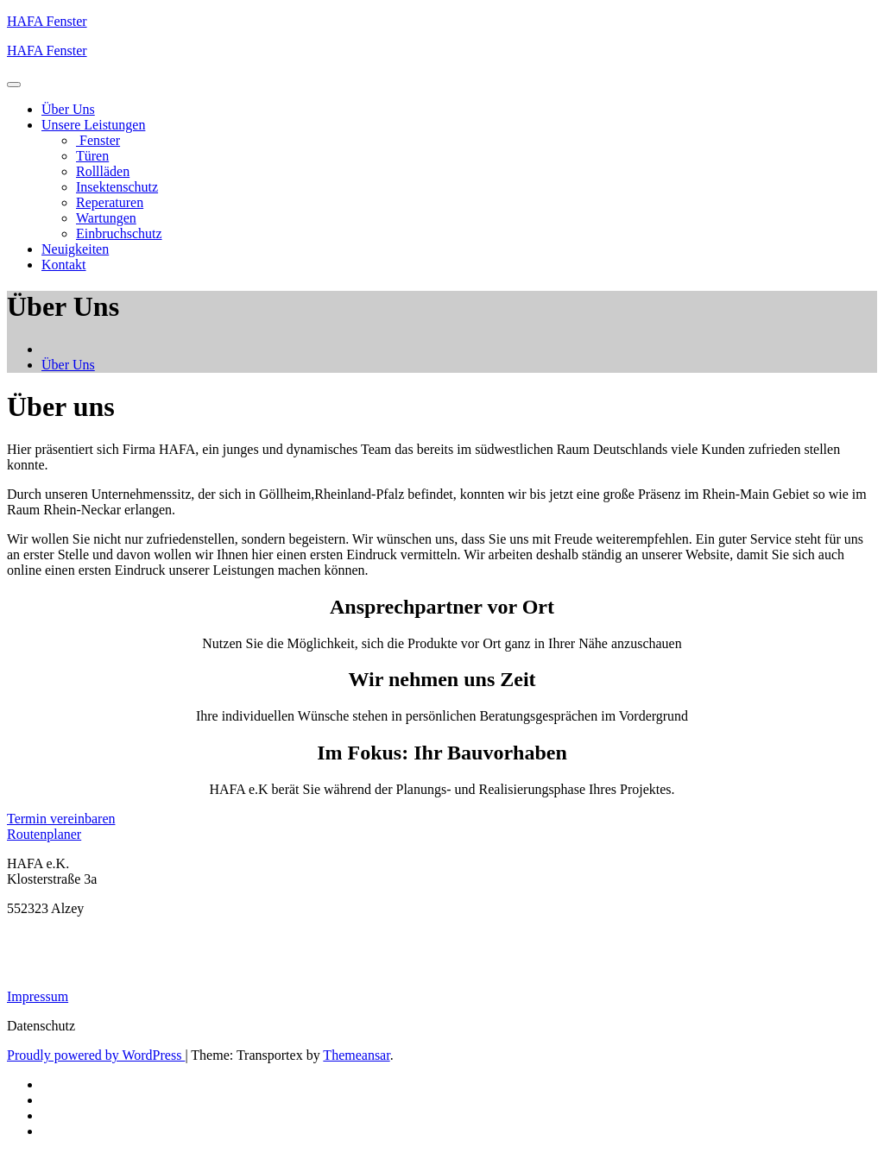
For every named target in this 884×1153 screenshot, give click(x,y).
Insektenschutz (117, 187)
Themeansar (356, 1055)
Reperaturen (109, 202)
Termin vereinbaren (61, 818)
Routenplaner (44, 834)
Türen (92, 155)
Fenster (98, 140)
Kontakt (63, 264)
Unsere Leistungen (93, 124)
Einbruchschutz (119, 233)
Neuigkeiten (75, 249)
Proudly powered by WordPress (96, 1055)
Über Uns (68, 109)
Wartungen (106, 218)
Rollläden (102, 171)
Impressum (37, 996)
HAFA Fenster (47, 21)
